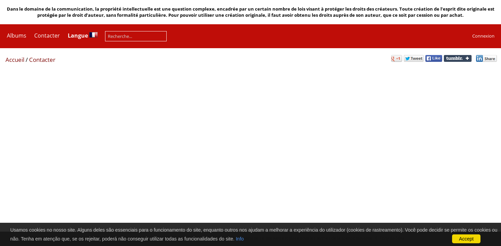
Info (240, 239)
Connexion (483, 36)
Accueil (14, 60)
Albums (16, 35)
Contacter (47, 35)
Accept (466, 239)
